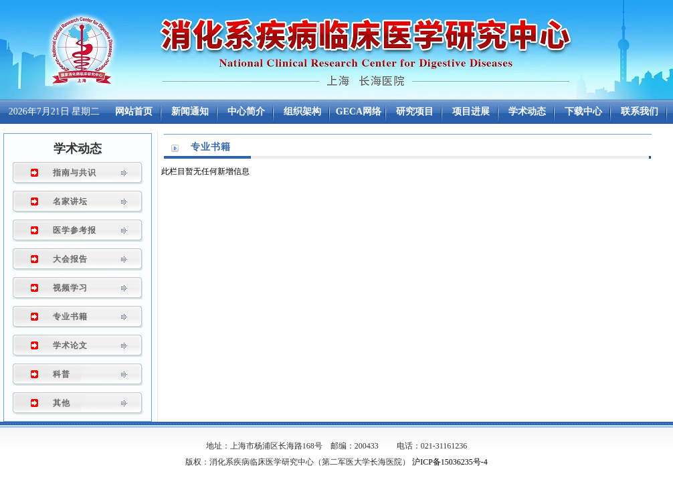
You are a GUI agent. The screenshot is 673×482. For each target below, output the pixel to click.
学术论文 (70, 345)
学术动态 (78, 148)
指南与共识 (74, 172)
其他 (61, 403)
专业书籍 (70, 316)
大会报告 (70, 259)
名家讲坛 (70, 201)
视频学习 (70, 288)
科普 (61, 374)
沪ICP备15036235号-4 (450, 462)
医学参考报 (74, 230)
